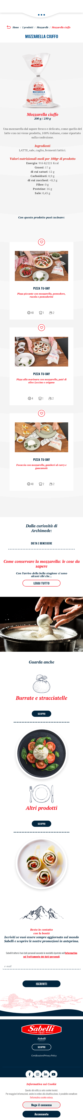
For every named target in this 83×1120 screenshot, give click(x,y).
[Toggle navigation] (7, 4)
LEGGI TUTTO (41, 583)
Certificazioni (37, 1055)
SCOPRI (41, 713)
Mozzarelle (42, 27)
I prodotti (27, 27)
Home (16, 27)
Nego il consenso (41, 1105)
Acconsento (41, 1114)
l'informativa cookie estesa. (41, 1097)
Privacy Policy (50, 1055)
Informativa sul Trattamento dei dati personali (50, 954)
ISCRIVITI (41, 984)
